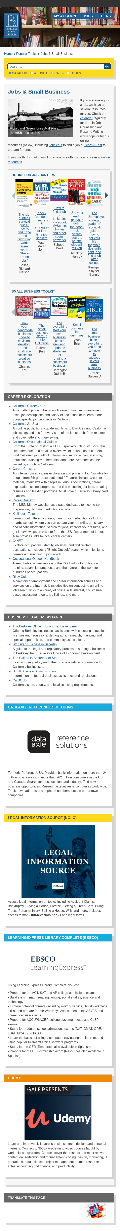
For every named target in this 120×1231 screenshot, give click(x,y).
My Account (66, 16)
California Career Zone (29, 406)
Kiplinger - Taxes (24, 513)
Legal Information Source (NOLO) (42, 818)
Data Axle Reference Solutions (40, 707)
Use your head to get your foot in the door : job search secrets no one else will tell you (77, 230)
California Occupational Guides (35, 442)
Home (8, 53)
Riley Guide (21, 576)
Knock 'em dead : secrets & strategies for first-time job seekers (42, 225)
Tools (74, 73)
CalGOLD (20, 680)
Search (107, 66)
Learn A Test (93, 145)
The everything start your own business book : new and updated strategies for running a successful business (60, 344)
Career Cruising (24, 468)
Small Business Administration (34, 671)
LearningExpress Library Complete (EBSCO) (53, 938)
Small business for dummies (76, 330)
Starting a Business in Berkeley (35, 644)
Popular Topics (26, 53)
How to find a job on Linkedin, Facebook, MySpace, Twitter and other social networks (60, 224)
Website (39, 73)
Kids (88, 16)
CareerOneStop (24, 500)
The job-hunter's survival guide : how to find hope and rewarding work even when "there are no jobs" (24, 237)
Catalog (18, 73)
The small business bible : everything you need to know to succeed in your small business (94, 348)
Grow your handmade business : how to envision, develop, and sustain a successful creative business (25, 342)
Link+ (57, 73)
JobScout (55, 145)
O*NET (18, 541)
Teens (105, 16)
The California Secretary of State (36, 658)
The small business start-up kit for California (42, 334)
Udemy (14, 1078)
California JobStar (25, 423)
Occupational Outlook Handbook (36, 558)
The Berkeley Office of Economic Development (46, 626)
